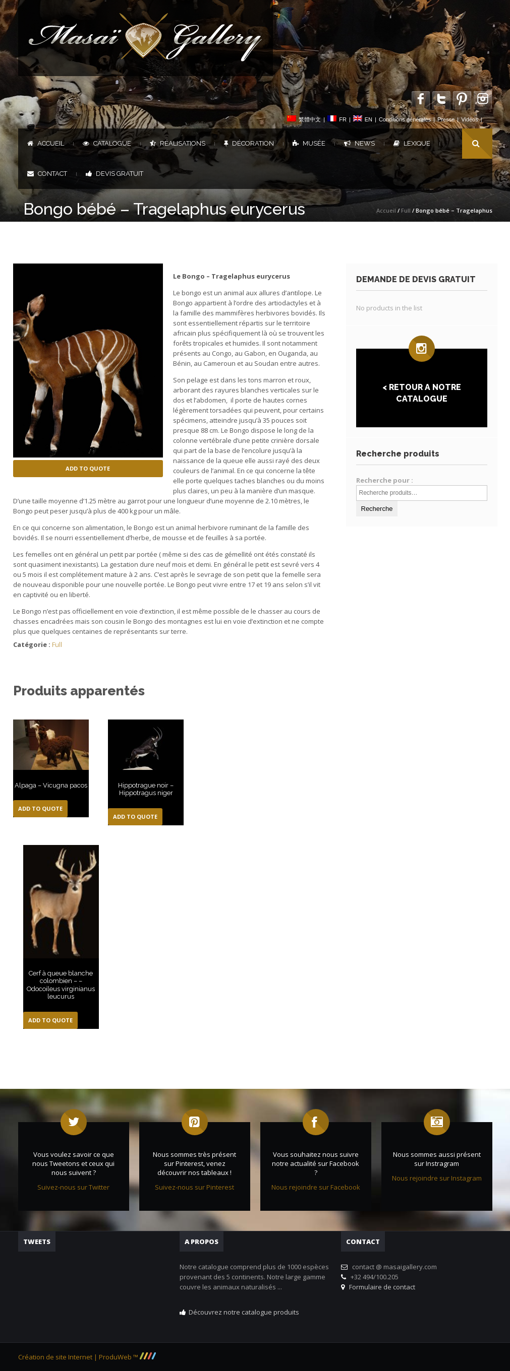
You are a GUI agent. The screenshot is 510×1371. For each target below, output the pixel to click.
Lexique (411, 143)
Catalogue (107, 143)
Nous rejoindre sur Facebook (315, 1187)
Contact (47, 173)
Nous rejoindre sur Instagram (437, 1178)
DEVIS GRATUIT (114, 173)
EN (368, 119)
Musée (309, 143)
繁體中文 (310, 119)
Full (406, 210)
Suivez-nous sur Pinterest (194, 1187)
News (359, 143)
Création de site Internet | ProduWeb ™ (87, 1356)
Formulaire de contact (380, 1286)
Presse (446, 119)
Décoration (249, 143)
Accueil (45, 143)
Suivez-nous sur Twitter (73, 1187)
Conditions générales (405, 119)
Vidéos (469, 119)
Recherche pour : (384, 480)
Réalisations (177, 143)
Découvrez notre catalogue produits (244, 1312)
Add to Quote (88, 468)
